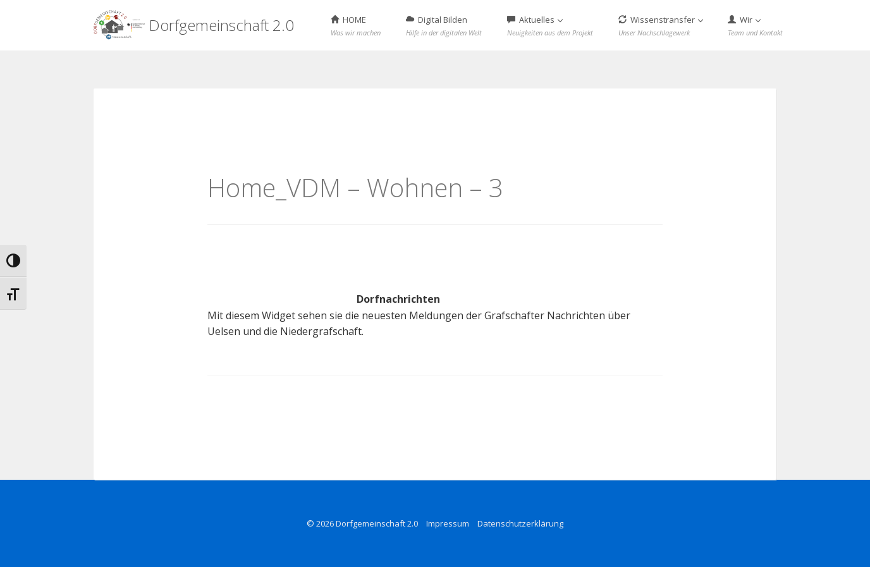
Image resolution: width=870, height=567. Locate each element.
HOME (356, 25)
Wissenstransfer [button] (660, 25)
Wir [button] (755, 25)
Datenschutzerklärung (520, 523)
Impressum (447, 523)
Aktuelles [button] (550, 25)
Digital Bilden (444, 25)
